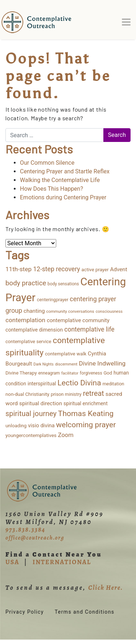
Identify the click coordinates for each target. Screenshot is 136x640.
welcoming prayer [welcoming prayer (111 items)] (86, 424)
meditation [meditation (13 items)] (113, 383)
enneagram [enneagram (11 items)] (49, 373)
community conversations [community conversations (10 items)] (70, 311)
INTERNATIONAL (62, 562)
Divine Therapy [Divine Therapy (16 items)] (21, 373)
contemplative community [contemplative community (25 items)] (78, 320)
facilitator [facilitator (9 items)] (69, 373)
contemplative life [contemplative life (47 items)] (89, 329)
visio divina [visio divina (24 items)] (41, 425)
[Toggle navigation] (126, 22)
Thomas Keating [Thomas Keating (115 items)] (86, 413)
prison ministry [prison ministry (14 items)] (66, 394)
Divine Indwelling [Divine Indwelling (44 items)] (102, 363)
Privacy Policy (24, 612)
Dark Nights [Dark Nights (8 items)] (43, 364)
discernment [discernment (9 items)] (66, 364)
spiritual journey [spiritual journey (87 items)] (31, 413)
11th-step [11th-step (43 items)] (18, 269)
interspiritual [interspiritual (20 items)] (42, 383)
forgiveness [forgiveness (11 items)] (91, 373)
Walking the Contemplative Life (60, 180)
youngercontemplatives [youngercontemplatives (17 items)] (31, 435)
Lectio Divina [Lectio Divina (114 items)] (79, 382)
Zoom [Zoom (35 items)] (66, 435)
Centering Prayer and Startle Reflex (65, 171)
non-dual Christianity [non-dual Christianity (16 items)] (27, 394)
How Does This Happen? (51, 188)
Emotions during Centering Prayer (63, 197)
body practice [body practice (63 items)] (25, 283)
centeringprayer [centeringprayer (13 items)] (53, 299)
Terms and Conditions (85, 612)
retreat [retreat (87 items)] (93, 393)
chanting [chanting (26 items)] (34, 311)
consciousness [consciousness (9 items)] (109, 311)
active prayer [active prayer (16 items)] (95, 269)
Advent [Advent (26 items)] (118, 269)
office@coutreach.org (34, 538)
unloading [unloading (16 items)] (15, 425)
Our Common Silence (47, 162)
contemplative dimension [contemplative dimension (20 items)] (34, 330)
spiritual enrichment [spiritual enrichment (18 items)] (85, 403)
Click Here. (105, 587)
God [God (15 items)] (108, 373)
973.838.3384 (25, 529)
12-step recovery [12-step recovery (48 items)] (56, 269)
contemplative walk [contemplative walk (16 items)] (65, 353)
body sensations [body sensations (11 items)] (63, 283)
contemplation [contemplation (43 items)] (25, 320)
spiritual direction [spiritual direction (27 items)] (40, 403)
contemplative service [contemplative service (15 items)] (28, 341)
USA (12, 562)
